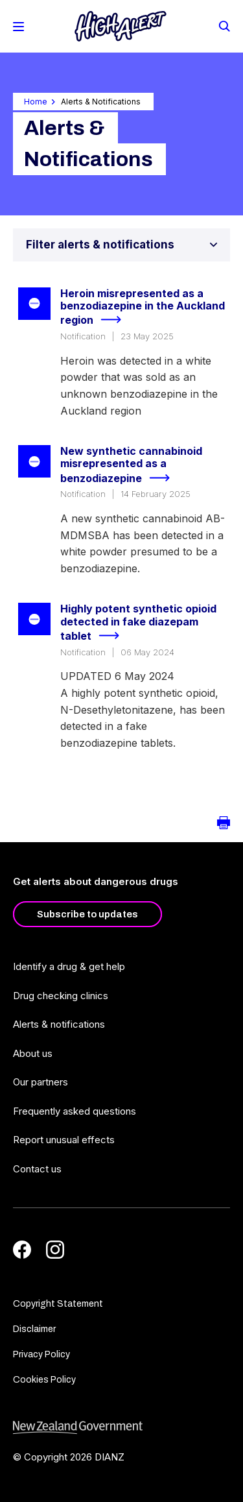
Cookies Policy (44, 1380)
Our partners (40, 1082)
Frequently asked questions (74, 1111)
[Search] (223, 25)
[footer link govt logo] (121, 1428)
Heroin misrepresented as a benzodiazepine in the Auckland (142, 307)
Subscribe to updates (87, 914)
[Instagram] (55, 1250)
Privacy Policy (41, 1354)
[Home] (120, 26)
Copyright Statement (58, 1304)
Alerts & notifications (59, 1024)
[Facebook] (22, 1250)
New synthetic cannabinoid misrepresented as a (131, 465)
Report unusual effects (64, 1139)
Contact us (37, 1169)
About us (32, 1053)
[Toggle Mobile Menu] (18, 26)
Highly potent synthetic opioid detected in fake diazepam (138, 623)
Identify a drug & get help (69, 966)
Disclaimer (34, 1329)
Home (35, 101)
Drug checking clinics (60, 995)
